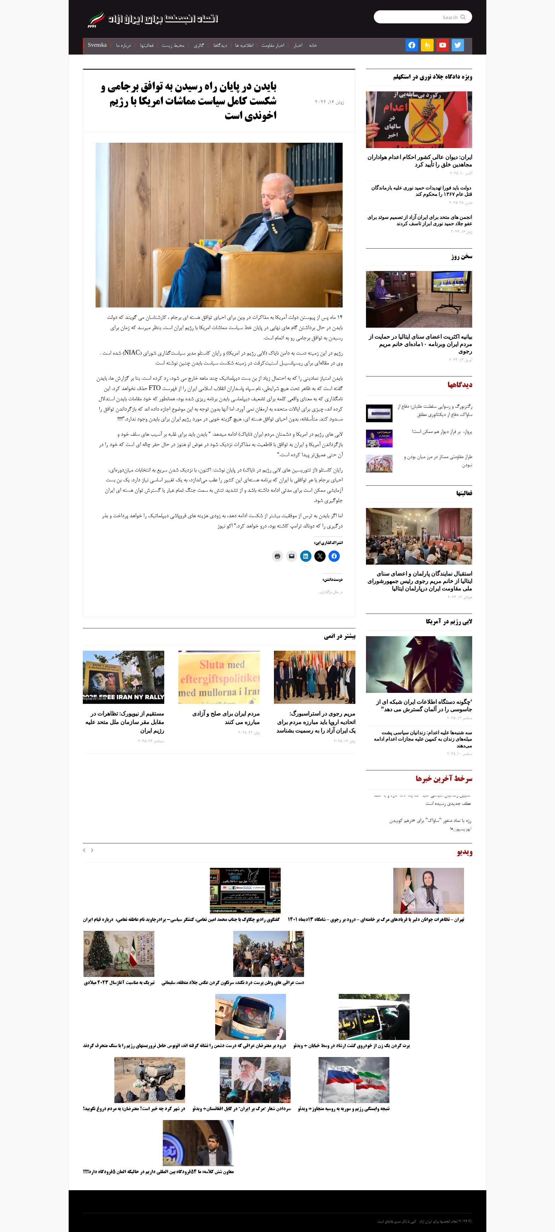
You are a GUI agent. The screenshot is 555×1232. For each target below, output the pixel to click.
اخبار (297, 46)
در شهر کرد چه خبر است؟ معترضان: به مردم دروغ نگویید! (134, 1109)
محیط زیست (172, 46)
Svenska (97, 46)
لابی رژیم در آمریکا (449, 622)
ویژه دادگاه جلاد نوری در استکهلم (432, 77)
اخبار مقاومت (272, 46)
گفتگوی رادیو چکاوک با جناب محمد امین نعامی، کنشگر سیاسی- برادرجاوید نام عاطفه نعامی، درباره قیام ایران (182, 919)
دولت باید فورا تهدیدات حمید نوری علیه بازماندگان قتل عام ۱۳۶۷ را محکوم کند (421, 191)
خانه (313, 46)
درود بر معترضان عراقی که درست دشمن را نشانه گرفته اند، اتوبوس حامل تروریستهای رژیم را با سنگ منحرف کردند (184, 1046)
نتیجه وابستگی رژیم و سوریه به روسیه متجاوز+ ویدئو (343, 1109)
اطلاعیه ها (244, 46)
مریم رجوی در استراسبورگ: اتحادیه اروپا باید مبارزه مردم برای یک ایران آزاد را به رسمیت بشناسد (315, 722)
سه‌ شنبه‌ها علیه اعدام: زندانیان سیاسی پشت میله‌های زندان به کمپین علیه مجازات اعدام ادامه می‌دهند (423, 738)
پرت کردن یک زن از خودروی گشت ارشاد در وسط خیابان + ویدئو (351, 1046)
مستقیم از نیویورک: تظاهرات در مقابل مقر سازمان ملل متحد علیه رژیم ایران (124, 722)
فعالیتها (146, 46)
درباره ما (123, 46)
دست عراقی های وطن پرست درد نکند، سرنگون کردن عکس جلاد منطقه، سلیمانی (232, 982)
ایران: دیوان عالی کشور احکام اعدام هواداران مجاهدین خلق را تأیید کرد (419, 160)
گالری (199, 46)
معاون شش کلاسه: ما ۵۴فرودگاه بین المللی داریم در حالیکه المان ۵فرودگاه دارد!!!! (158, 1172)
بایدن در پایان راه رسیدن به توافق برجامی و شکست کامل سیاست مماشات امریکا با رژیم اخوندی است (188, 102)
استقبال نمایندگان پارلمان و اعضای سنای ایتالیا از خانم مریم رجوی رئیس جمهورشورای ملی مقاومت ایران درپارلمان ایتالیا (419, 581)
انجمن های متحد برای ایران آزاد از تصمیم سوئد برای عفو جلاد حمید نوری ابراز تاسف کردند (419, 220)
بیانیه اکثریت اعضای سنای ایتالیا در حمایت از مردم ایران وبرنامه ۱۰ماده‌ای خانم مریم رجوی (420, 344)
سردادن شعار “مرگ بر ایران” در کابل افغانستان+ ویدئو (241, 1109)
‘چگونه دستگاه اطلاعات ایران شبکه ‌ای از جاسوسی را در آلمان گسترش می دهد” (424, 705)
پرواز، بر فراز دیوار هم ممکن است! (442, 432)
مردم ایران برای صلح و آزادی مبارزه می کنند (226, 717)
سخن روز (461, 257)
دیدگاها (220, 46)
